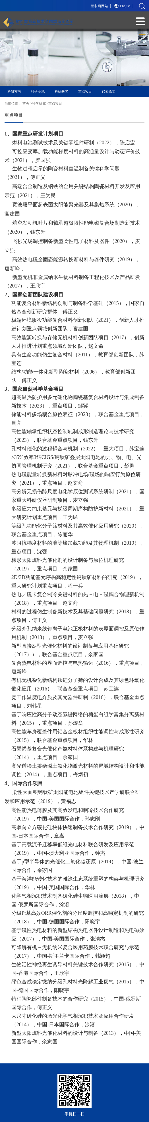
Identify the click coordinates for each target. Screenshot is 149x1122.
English (125, 6)
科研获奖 (61, 91)
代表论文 (108, 91)
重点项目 (85, 91)
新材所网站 (99, 6)
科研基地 (38, 91)
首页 (25, 103)
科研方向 (14, 91)
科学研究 (39, 103)
